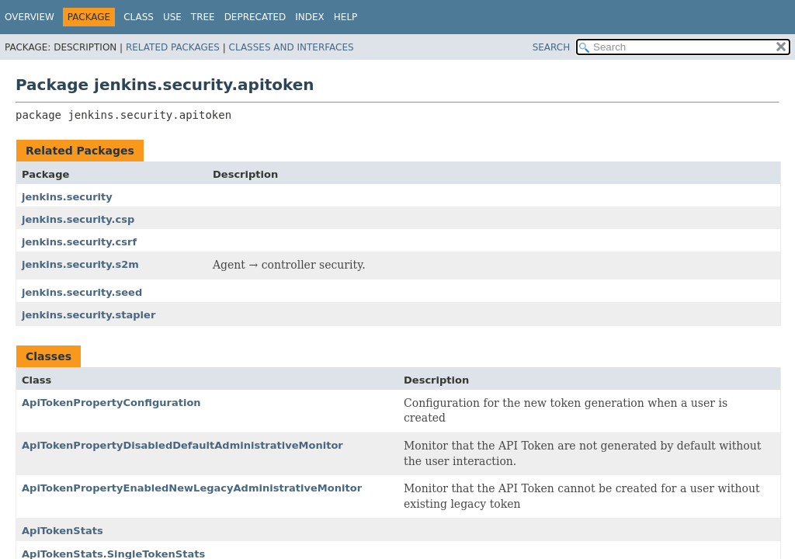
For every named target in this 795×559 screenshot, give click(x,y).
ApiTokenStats (62, 530)
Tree (203, 17)
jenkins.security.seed (82, 292)
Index (310, 17)
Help (346, 17)
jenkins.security (67, 197)
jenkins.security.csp (78, 219)
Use (172, 17)
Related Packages (173, 47)
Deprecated (255, 17)
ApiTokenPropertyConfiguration (111, 402)
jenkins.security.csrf (79, 242)
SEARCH (552, 47)
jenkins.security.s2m (80, 264)
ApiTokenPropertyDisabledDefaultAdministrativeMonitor (182, 445)
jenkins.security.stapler (88, 315)
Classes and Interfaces (291, 47)
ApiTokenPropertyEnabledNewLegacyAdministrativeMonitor (192, 488)
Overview (29, 17)
